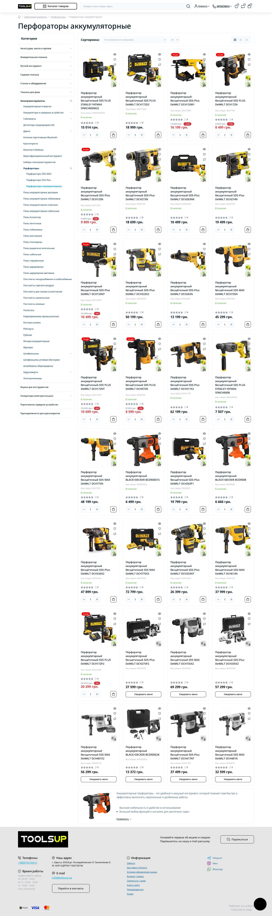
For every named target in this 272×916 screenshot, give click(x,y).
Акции (130, 893)
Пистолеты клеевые (34, 304)
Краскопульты (30, 143)
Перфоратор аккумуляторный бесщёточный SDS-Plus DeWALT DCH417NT (185, 752)
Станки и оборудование (33, 83)
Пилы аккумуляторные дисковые (40, 192)
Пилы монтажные (32, 235)
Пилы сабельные (32, 254)
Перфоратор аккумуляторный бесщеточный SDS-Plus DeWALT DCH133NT (95, 288)
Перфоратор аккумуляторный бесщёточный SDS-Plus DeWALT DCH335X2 (229, 657)
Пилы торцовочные (33, 260)
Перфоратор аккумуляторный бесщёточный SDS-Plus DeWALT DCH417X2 (185, 383)
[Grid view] (235, 40)
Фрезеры (28, 347)
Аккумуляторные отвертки (37, 106)
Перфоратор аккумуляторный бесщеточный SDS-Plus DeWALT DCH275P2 (140, 657)
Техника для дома (30, 92)
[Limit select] (174, 39)
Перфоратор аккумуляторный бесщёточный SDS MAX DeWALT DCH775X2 (140, 567)
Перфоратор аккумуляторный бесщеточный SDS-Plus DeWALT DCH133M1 (185, 98)
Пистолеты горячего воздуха (38, 285)
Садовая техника (29, 74)
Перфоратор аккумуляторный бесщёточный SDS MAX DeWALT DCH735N (230, 288)
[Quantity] (90, 135)
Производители (135, 889)
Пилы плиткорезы (32, 242)
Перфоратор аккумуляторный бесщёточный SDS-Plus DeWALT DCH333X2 (140, 288)
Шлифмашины (31, 353)
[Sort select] (134, 39)
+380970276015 (27, 862)
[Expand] (71, 48)
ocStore (249, 906)
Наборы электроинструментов (39, 162)
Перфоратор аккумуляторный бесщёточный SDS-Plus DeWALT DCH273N (140, 193)
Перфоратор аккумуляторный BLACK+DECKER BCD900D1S (143, 475)
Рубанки (27, 335)
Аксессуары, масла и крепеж (35, 48)
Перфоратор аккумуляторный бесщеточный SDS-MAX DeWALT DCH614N (230, 567)
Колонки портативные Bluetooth (40, 137)
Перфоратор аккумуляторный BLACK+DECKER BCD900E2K (142, 750)
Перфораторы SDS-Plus (38, 180)
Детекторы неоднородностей (38, 125)
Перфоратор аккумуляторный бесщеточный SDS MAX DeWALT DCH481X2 (95, 752)
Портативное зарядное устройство (39, 404)
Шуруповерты (30, 372)
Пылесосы (28, 310)
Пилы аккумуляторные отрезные (40, 204)
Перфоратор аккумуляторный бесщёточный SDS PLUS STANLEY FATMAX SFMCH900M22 (96, 100)
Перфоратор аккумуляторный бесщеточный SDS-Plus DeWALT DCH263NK (185, 193)
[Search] (188, 6)
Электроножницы (32, 378)
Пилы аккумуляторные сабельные (41, 211)
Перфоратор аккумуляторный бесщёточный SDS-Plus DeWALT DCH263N (185, 288)
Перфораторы (58, 16)
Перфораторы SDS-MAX (38, 173)
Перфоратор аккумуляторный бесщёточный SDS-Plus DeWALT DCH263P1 (185, 477)
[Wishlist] (114, 59)
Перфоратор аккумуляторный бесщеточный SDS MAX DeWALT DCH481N (230, 752)
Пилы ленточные (32, 223)
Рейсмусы (28, 328)
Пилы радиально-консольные (39, 248)
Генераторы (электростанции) (36, 395)
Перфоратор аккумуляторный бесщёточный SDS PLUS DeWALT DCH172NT (96, 383)
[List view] (241, 40)
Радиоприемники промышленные (41, 316)
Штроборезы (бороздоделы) (38, 365)
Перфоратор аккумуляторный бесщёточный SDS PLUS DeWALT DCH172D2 (141, 98)
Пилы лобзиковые (32, 229)
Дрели (26, 131)
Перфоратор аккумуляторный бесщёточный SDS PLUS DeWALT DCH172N (230, 98)
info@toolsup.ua (62, 877)
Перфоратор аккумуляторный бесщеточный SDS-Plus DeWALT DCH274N (229, 193)
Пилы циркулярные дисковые (38, 273)
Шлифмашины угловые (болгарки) (41, 359)
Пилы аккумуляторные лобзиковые (41, 198)
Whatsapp (215, 869)
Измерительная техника (33, 57)
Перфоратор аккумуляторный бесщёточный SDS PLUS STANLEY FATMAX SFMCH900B (230, 385)
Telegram (214, 858)
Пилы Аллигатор (32, 217)
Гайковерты (29, 118)
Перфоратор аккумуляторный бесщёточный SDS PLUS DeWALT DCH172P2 (96, 657)
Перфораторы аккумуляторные (44, 186)
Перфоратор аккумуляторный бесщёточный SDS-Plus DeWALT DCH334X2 (95, 567)
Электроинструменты (35, 16)
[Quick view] (114, 54)
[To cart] (113, 135)
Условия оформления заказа (142, 872)
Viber (212, 863)
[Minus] (84, 135)
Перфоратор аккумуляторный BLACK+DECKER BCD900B (230, 475)
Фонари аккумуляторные (36, 341)
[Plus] (97, 135)
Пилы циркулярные (33, 266)
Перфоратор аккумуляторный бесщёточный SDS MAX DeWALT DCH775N (95, 477)
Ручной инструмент (31, 65)
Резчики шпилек (32, 322)
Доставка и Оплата (137, 867)
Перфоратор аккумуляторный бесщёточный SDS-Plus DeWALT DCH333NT (185, 567)
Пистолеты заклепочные (36, 297)
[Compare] (114, 64)
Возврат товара (135, 876)
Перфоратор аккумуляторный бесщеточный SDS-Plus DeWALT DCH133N (95, 193)
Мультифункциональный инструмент (42, 155)
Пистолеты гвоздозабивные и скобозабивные (47, 279)
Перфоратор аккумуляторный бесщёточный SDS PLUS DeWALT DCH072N (141, 383)
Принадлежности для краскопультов (40, 413)
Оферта (131, 863)
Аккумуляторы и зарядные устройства (43, 112)
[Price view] (247, 40)
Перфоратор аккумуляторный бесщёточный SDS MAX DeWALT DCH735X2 (185, 657)
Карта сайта (133, 885)
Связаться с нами (136, 880)
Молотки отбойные (33, 149)
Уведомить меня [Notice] (143, 694)
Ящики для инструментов (34, 387)
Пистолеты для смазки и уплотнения (42, 291)
